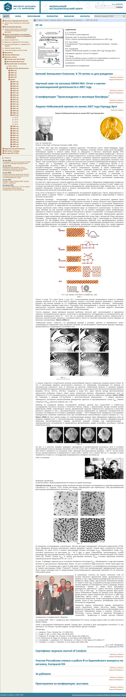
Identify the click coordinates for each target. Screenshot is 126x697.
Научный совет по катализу (72, 20)
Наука (18, 16)
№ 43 (16, 119)
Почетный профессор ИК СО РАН (16, 50)
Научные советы (55, 20)
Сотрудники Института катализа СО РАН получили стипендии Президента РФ (16, 162)
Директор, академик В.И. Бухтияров (17, 42)
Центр (6, 16)
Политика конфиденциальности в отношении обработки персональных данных (99, 695)
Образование (33, 16)
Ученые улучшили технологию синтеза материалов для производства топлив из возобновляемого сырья (16, 176)
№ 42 (16, 122)
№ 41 (16, 124)
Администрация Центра (13, 48)
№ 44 (16, 117)
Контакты (85, 16)
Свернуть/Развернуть (116, 79)
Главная (40, 20)
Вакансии (69, 16)
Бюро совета (13, 66)
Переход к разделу (117, 110)
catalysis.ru (11, 695)
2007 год (89, 20)
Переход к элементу (117, 77)
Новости (7, 158)
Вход (113, 4)
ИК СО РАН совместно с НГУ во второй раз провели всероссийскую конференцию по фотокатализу (16, 188)
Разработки (52, 16)
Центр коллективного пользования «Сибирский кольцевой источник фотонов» (16, 30)
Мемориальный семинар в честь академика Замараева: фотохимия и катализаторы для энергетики (15, 169)
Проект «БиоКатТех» (12, 40)
